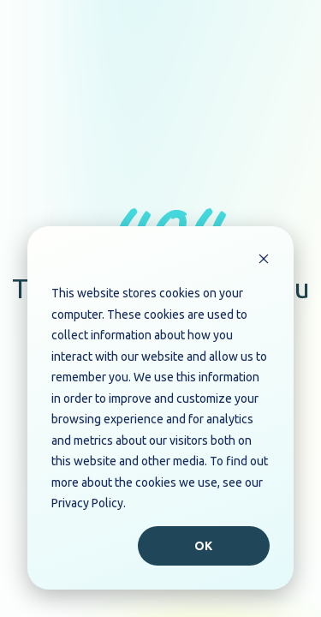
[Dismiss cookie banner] (264, 261)
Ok (204, 546)
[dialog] (160, 408)
